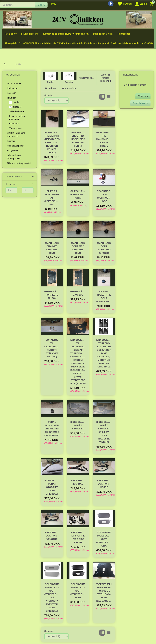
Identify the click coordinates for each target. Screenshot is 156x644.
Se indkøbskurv (140, 103)
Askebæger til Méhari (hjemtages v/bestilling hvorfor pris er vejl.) (52, 142)
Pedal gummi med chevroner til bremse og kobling (52, 429)
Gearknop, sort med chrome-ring (78, 248)
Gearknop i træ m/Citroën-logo (104, 196)
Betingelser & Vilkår (103, 34)
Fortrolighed (124, 34)
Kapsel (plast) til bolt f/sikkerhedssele (104, 296)
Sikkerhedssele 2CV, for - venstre (52, 535)
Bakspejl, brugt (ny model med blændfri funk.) (78, 139)
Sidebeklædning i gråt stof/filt (78, 425)
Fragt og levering (30, 34)
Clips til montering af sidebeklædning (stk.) (52, 198)
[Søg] (41, 5)
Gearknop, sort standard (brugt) (104, 248)
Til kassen (143, 96)
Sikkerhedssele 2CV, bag (78, 482)
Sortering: (49, 95)
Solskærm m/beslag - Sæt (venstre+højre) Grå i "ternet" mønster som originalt (52, 597)
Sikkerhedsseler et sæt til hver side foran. (78, 537)
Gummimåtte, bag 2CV (78, 293)
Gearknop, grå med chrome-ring (52, 248)
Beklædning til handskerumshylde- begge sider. (104, 139)
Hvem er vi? (11, 34)
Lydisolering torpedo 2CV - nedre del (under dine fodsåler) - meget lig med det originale (104, 353)
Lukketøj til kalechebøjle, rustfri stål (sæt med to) (52, 348)
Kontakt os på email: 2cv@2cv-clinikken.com (66, 34)
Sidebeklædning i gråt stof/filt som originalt (52, 487)
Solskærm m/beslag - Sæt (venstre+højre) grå (104, 539)
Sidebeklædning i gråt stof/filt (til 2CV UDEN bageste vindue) (104, 432)
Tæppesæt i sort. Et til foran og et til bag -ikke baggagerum (104, 592)
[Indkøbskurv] (152, 3)
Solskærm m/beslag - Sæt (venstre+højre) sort (78, 591)
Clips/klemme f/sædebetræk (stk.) (78, 194)
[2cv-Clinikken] (78, 19)
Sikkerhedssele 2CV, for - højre (104, 483)
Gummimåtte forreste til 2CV (52, 294)
